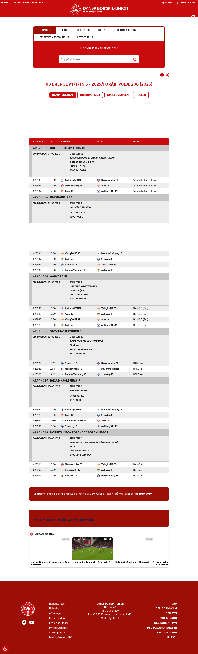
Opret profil (186, 2)
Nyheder (54, 608)
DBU (174, 603)
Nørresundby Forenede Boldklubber (79, 432)
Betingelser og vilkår (61, 637)
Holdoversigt (90, 95)
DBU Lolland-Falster (162, 628)
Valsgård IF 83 (61, 197)
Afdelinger (55, 613)
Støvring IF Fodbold (65, 331)
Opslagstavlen (118, 95)
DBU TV (17, 3)
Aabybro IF (71, 259)
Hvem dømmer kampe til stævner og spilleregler (64, 519)
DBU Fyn (171, 613)
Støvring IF (107, 259)
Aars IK (105, 186)
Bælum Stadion (78, 391)
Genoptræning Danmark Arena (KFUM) (92, 158)
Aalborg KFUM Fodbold (68, 148)
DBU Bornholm (166, 608)
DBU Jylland (168, 618)
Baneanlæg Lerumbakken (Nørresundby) (94, 442)
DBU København (165, 623)
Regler (141, 95)
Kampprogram (62, 95)
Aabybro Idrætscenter (83, 286)
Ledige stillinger (58, 623)
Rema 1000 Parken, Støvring (86, 341)
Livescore (85, 37)
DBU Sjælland (167, 632)
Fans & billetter (33, 3)
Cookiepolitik (57, 632)
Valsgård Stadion (80, 207)
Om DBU (5, 3)
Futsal (172, 637)
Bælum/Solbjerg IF (111, 253)
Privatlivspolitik (58, 628)
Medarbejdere (57, 618)
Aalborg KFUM (73, 180)
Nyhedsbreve (57, 603)
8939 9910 (145, 493)
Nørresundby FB (109, 180)
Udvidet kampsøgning (53, 37)
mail (121, 493)
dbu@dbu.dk (112, 618)
